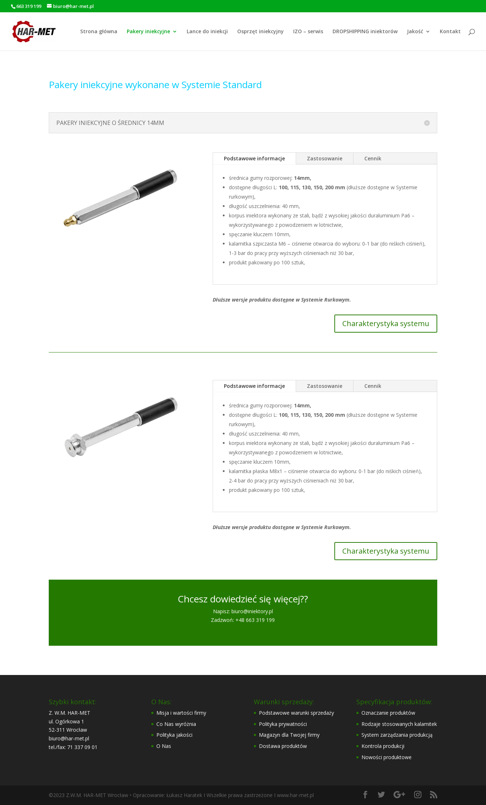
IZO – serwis (308, 32)
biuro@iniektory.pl (252, 611)
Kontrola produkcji (382, 746)
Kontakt (450, 32)
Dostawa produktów (283, 746)
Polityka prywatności (283, 723)
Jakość (415, 32)
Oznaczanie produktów (388, 712)
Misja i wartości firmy (181, 712)
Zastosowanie (324, 158)
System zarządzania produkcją (397, 734)
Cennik (372, 158)
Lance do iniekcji (207, 32)
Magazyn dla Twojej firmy (289, 734)
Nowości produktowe (386, 757)
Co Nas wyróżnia (176, 723)
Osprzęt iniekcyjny (260, 32)
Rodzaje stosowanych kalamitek (399, 723)
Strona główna (98, 32)
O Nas (163, 746)
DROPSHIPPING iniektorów (365, 32)
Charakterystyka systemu (385, 323)
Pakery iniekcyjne (148, 32)
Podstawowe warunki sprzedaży (296, 712)
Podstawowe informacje (254, 158)
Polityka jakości (174, 734)
